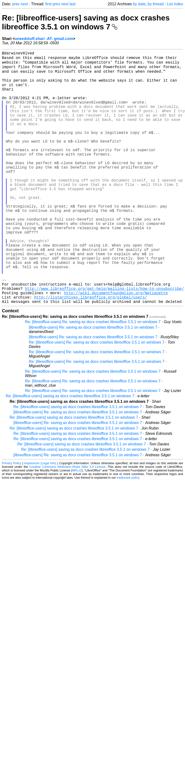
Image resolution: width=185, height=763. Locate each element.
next (24, 4)
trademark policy (128, 532)
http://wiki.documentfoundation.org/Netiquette (116, 345)
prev (16, 4)
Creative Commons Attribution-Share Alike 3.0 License (67, 521)
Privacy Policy (11, 517)
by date (139, 4)
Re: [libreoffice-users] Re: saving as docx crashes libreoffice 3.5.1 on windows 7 (93, 376)
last (73, 4)
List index (175, 4)
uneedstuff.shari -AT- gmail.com (44, 39)
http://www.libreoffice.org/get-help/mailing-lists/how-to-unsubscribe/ (104, 340)
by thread (156, 4)
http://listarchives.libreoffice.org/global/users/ (90, 350)
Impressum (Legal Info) (40, 517)
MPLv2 (77, 525)
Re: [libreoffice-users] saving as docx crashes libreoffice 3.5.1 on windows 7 (86, 22)
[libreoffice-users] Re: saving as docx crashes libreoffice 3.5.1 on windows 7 (93, 382)
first (48, 4)
